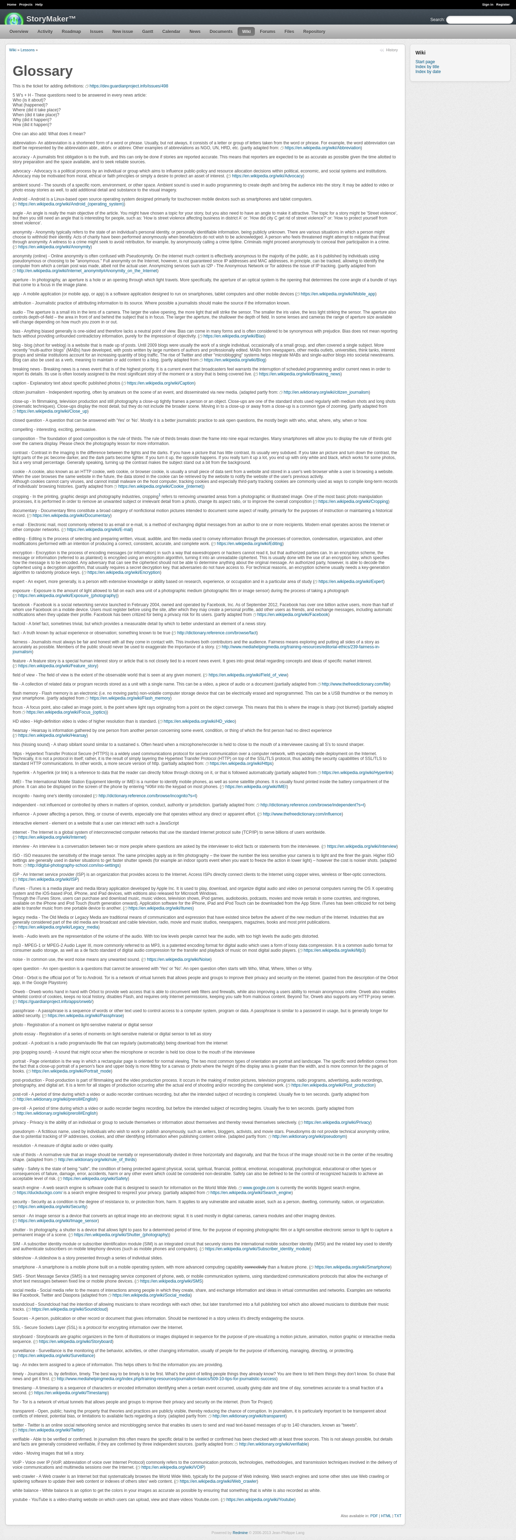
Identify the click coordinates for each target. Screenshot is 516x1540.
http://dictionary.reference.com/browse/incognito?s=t (147, 795)
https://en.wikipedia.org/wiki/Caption (160, 383)
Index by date (428, 71)
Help (39, 4)
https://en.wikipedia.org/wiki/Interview (361, 846)
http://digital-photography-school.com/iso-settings (74, 865)
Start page (425, 61)
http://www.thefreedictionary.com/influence (302, 814)
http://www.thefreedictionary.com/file (355, 684)
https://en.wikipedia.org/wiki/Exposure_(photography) (67, 595)
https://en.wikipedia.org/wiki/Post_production (332, 1085)
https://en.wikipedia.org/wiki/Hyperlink (357, 772)
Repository (314, 31)
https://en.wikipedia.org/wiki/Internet (51, 837)
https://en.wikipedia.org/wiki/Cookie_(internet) (160, 486)
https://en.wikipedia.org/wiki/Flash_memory (130, 698)
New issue (122, 31)
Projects (26, 4)
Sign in (488, 4)
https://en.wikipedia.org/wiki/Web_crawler (218, 1481)
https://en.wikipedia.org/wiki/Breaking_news (299, 374)
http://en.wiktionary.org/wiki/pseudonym (309, 1136)
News (194, 31)
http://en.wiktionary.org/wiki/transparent (249, 1416)
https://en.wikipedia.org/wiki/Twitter (50, 1430)
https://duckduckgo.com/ (39, 1192)
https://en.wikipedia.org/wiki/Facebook (292, 614)
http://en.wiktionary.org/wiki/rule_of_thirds (96, 1159)
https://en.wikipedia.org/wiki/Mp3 (334, 950)
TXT (397, 1516)
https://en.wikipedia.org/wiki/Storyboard (75, 1341)
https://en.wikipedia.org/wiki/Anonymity (54, 246)
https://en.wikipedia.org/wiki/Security (52, 1206)
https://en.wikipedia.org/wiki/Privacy (337, 1122)
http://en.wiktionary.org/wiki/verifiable (273, 1444)
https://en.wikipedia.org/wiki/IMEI (255, 786)
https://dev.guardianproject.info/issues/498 (129, 86)
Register (503, 4)
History (392, 50)
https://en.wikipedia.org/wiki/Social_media (151, 1295)
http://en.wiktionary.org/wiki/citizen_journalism (326, 392)
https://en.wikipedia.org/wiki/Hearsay (52, 735)
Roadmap (71, 31)
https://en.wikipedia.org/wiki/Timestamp (70, 1392)
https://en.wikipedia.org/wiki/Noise (178, 959)
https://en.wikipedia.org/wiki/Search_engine (251, 1192)
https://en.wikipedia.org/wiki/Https (241, 763)
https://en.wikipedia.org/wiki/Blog (234, 360)
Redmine (240, 1533)
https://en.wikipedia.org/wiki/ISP (48, 879)
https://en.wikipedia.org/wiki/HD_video (199, 721)
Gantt (147, 31)
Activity (44, 31)
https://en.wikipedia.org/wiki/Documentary (71, 515)
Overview (18, 31)
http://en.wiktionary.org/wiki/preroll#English (56, 1099)
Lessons (27, 50)
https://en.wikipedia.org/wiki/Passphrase (85, 1015)
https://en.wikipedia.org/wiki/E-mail (99, 529)
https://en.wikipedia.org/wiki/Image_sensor (57, 1220)
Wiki (246, 31)
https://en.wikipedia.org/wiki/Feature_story (57, 665)
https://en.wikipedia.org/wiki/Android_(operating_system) (71, 204)
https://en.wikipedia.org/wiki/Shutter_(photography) (121, 1234)
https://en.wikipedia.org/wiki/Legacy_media (58, 927)
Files (289, 31)
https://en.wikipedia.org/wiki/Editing (249, 543)
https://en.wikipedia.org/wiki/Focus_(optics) (66, 712)
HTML (386, 1516)
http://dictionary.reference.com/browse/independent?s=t (312, 804)
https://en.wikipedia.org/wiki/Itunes (161, 908)
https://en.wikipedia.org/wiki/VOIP (172, 1467)
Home (12, 4)
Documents (221, 31)
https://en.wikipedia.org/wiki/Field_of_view (247, 675)
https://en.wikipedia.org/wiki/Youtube (260, 1499)
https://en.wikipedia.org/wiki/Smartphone (352, 1267)
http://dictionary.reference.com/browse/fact (216, 632)
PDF (374, 1516)
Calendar (171, 31)
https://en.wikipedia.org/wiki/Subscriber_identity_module (257, 1248)
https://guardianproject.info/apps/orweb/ (55, 1001)
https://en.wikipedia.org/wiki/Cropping (353, 501)
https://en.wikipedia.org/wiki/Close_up (52, 411)
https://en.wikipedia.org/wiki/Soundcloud (69, 1309)
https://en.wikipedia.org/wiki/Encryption (124, 572)
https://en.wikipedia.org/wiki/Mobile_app (338, 293)
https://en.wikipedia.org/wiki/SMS (171, 1281)
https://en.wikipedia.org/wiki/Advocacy (267, 175)
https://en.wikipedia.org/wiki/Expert (350, 581)
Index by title (427, 66)
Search (437, 19)
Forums (267, 31)
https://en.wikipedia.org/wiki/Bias (234, 336)
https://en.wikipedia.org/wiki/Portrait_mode (71, 1071)
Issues (96, 31)
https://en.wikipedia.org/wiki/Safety (95, 1178)
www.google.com (259, 1187)
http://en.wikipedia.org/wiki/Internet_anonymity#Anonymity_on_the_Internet (87, 270)
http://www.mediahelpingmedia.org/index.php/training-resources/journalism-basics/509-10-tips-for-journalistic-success (166, 1378)
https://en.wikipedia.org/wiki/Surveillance (56, 1355)
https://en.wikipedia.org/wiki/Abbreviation (323, 147)
